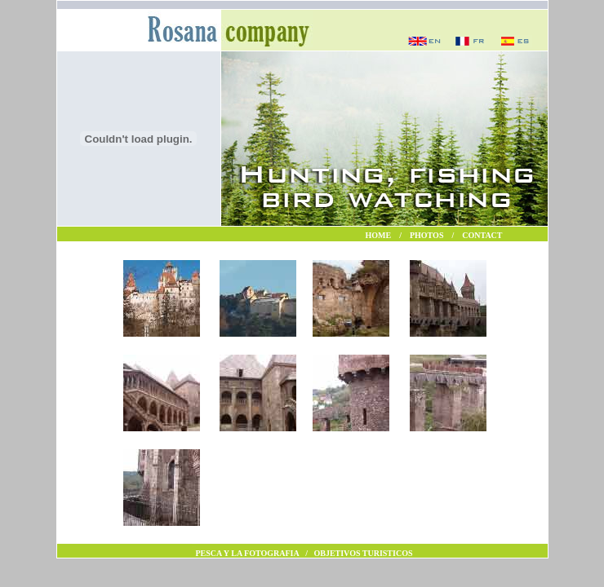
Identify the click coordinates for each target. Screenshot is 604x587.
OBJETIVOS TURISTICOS (362, 553)
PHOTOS (427, 235)
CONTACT (482, 235)
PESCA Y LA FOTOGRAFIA (248, 553)
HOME (379, 235)
